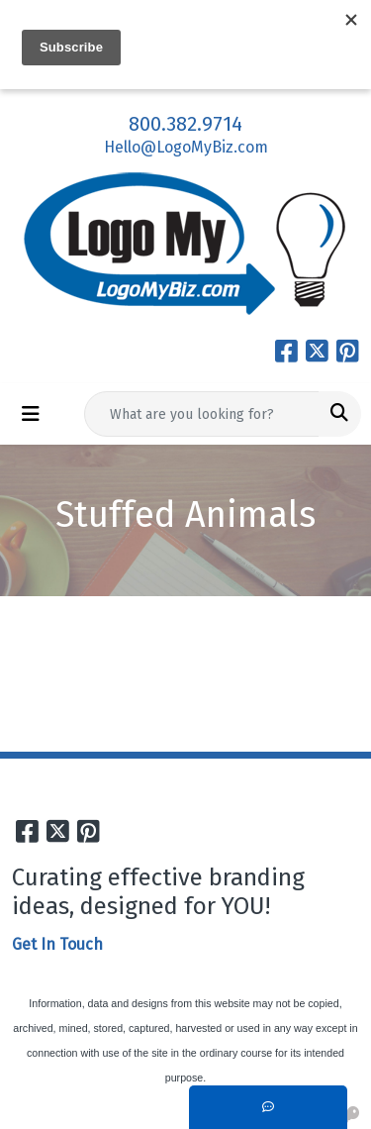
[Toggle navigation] (30, 414)
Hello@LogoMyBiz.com (186, 147)
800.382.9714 (185, 124)
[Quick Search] (202, 414)
